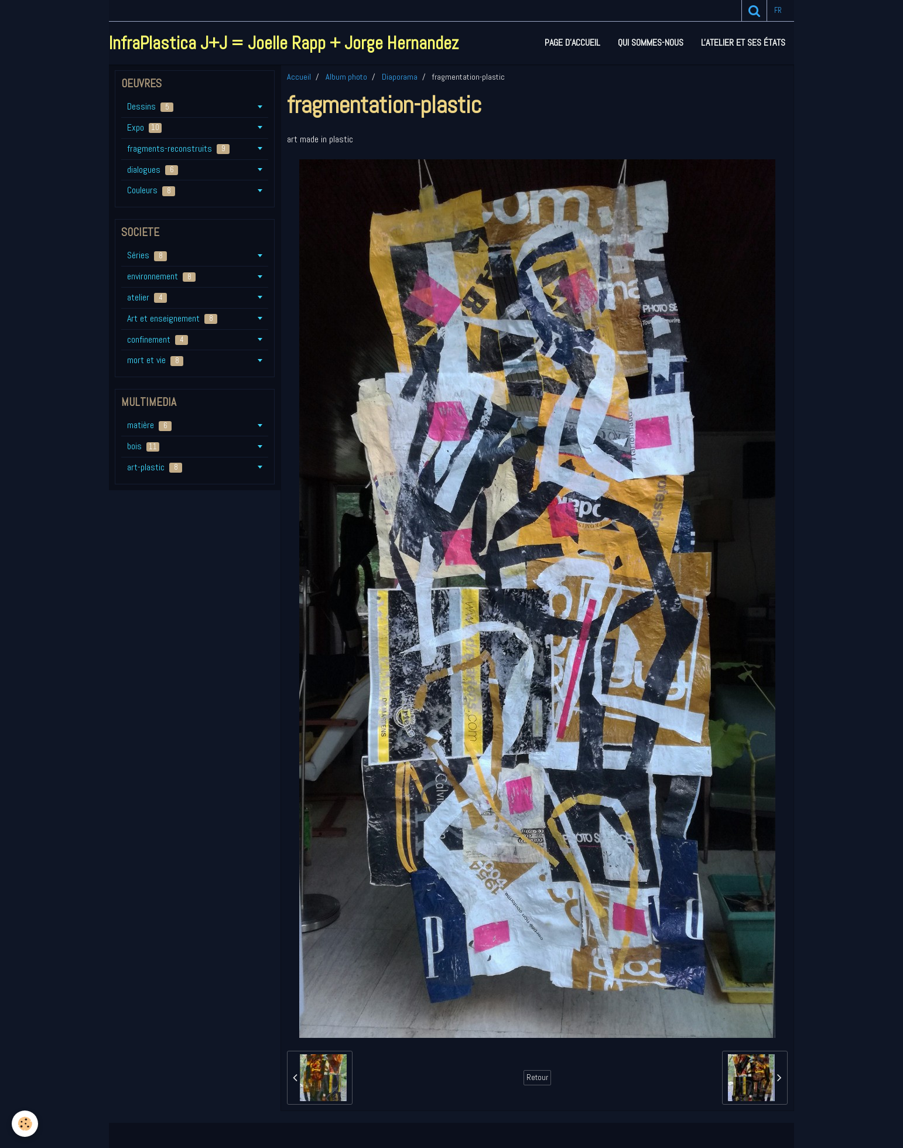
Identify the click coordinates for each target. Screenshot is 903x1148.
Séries (147, 255)
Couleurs (151, 190)
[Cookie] (25, 1124)
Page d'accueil (572, 42)
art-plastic (154, 467)
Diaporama (400, 76)
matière (149, 425)
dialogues (152, 169)
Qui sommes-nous (650, 42)
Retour (537, 1077)
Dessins (150, 106)
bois (143, 446)
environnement (161, 276)
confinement (157, 339)
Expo (144, 127)
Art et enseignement (172, 318)
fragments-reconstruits (178, 148)
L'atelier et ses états (743, 42)
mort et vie (155, 360)
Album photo (346, 76)
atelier (147, 297)
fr (778, 10)
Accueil (299, 76)
